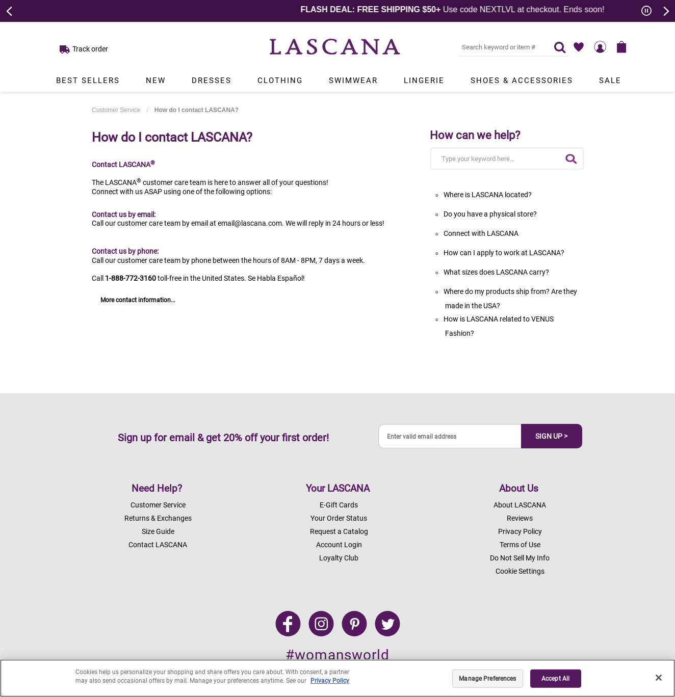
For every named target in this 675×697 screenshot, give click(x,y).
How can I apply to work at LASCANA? (504, 253)
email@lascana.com (250, 223)
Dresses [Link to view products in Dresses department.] (211, 80)
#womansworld (337, 655)
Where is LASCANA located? (488, 195)
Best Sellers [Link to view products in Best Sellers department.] (88, 80)
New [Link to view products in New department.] (156, 80)
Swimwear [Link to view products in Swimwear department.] (353, 80)
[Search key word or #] (500, 47)
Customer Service (116, 110)
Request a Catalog (339, 531)
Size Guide (158, 531)
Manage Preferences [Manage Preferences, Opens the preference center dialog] (487, 678)
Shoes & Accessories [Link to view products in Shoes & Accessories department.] (522, 80)
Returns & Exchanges (158, 518)
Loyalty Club (338, 558)
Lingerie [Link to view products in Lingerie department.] (424, 80)
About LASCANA (520, 505)
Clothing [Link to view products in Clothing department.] (280, 80)
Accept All (555, 678)
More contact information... (137, 300)
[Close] (658, 677)
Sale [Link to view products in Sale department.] (610, 80)
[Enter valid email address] (450, 436)
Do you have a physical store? (490, 214)
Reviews (520, 518)
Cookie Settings (520, 571)
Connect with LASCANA (481, 233)
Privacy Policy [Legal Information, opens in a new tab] (329, 680)
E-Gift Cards (339, 505)
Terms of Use (520, 545)
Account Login (339, 545)
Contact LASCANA (157, 545)
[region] (337, 678)
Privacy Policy (520, 531)
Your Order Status (338, 518)
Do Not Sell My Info (520, 558)
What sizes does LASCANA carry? (496, 272)
